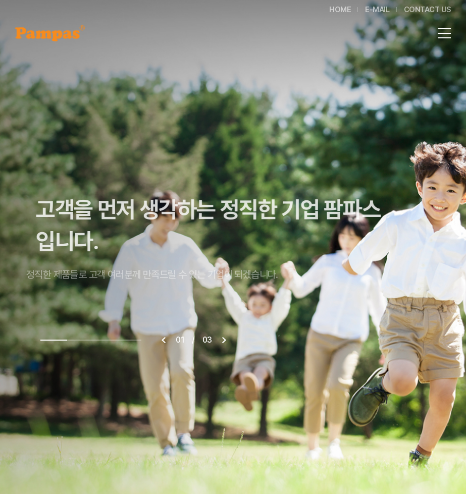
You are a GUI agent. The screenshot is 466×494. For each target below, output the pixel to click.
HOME (340, 9)
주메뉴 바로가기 (0, 0)
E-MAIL (377, 9)
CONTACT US (427, 9)
